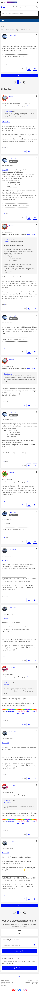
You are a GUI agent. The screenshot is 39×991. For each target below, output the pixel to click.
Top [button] (20, 977)
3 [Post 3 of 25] (4, 214)
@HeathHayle (8, 111)
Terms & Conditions (33, 980)
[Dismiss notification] (36, 7)
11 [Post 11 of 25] (4, 656)
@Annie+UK (5, 743)
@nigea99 (5, 170)
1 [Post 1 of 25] (4, 65)
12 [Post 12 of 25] (4, 720)
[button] (36, 34)
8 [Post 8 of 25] (4, 501)
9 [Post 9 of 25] (4, 537)
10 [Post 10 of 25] (4, 596)
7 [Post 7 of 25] (4, 461)
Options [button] (3, 26)
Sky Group (3, 985)
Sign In (37, 3)
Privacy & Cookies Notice (7, 982)
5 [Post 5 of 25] (4, 348)
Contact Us (35, 983)
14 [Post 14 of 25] (4, 830)
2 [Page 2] (20, 82)
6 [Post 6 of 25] (4, 401)
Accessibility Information (32, 982)
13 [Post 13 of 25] (4, 774)
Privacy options (5, 980)
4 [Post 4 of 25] (4, 304)
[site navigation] (2, 2)
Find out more (31, 106)
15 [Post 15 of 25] (4, 895)
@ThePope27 (7, 682)
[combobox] (17, 13)
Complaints (4, 983)
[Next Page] (24, 82)
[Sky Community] (10, 2)
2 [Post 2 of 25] (4, 147)
